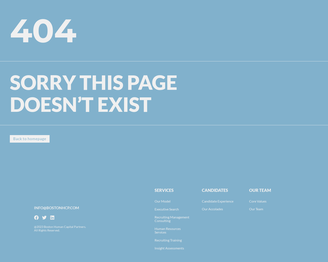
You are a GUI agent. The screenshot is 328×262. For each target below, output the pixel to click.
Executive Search (167, 209)
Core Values (257, 201)
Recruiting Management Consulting (172, 219)
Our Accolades (212, 209)
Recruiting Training (168, 240)
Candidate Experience (217, 201)
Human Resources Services (168, 230)
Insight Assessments (169, 248)
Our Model (162, 201)
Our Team (256, 209)
